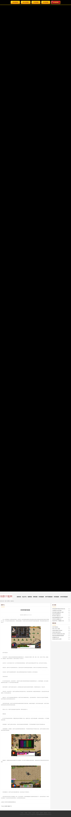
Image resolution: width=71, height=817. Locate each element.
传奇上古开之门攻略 (56, 628)
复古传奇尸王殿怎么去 (56, 615)
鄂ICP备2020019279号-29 (47, 814)
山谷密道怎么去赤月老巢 (56, 610)
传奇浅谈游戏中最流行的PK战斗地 (58, 608)
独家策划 (30, 596)
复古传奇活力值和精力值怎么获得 (58, 633)
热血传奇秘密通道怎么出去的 (57, 617)
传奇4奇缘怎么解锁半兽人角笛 (57, 612)
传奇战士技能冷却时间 (56, 632)
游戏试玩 (19, 596)
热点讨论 (24, 596)
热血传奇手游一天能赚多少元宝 (58, 620)
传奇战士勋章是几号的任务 (57, 630)
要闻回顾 (35, 596)
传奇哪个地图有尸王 (8, 806)
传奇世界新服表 (64, 596)
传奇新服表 (41, 596)
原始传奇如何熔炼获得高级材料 (58, 635)
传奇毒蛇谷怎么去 (55, 637)
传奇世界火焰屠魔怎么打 (56, 619)
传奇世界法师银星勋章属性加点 (10, 802)
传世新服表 (56, 596)
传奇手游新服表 (49, 596)
